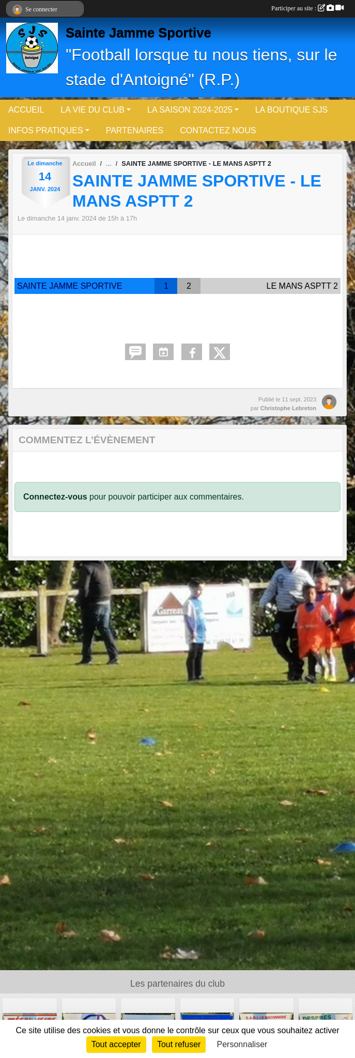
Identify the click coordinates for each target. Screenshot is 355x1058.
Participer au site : (307, 8)
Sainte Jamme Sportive (138, 32)
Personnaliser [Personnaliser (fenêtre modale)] (242, 1044)
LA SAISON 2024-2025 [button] (190, 109)
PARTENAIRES (134, 130)
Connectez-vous (55, 496)
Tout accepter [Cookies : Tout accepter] (116, 1044)
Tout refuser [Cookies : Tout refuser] (178, 1044)
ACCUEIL (26, 109)
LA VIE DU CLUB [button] (92, 109)
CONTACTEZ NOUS (218, 130)
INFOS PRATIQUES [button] (45, 130)
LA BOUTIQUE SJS (291, 109)
